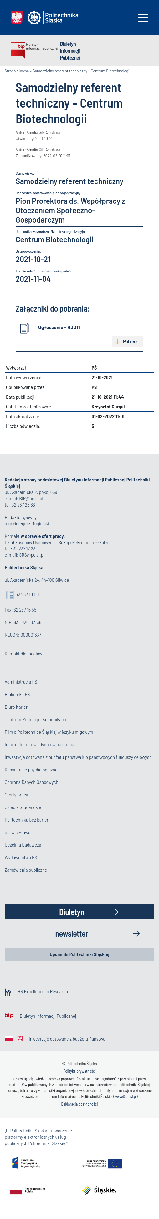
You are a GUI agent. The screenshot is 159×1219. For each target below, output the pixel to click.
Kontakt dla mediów (23, 653)
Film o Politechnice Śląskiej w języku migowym (49, 732)
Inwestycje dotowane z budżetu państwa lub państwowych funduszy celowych (79, 757)
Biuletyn (71, 912)
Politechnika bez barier (27, 819)
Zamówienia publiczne (26, 870)
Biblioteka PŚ (17, 694)
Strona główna (17, 70)
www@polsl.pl (125, 1096)
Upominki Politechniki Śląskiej (79, 954)
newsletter (71, 933)
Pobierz (130, 341)
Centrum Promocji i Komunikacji (35, 719)
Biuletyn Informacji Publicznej (70, 50)
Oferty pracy (16, 794)
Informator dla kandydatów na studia (39, 744)
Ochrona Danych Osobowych (31, 782)
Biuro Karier (16, 707)
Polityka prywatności (79, 1071)
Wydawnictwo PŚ (21, 857)
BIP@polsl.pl (31, 498)
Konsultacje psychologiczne (31, 769)
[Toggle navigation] (143, 17)
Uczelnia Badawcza (23, 845)
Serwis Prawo (17, 832)
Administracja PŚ (21, 682)
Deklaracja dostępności (79, 1103)
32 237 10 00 (27, 594)
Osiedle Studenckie (23, 807)
